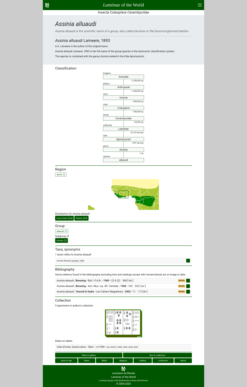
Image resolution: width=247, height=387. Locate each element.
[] (61, 240)
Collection (163, 360)
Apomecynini (123, 139)
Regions (123, 360)
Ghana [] (81, 218)
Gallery (142, 360)
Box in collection (157, 355)
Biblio (104, 360)
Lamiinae (123, 128)
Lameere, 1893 (77, 261)
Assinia (123, 149)
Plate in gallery (89, 355)
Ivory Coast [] (64, 218)
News (86, 360)
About (183, 360)
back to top (66, 360)
